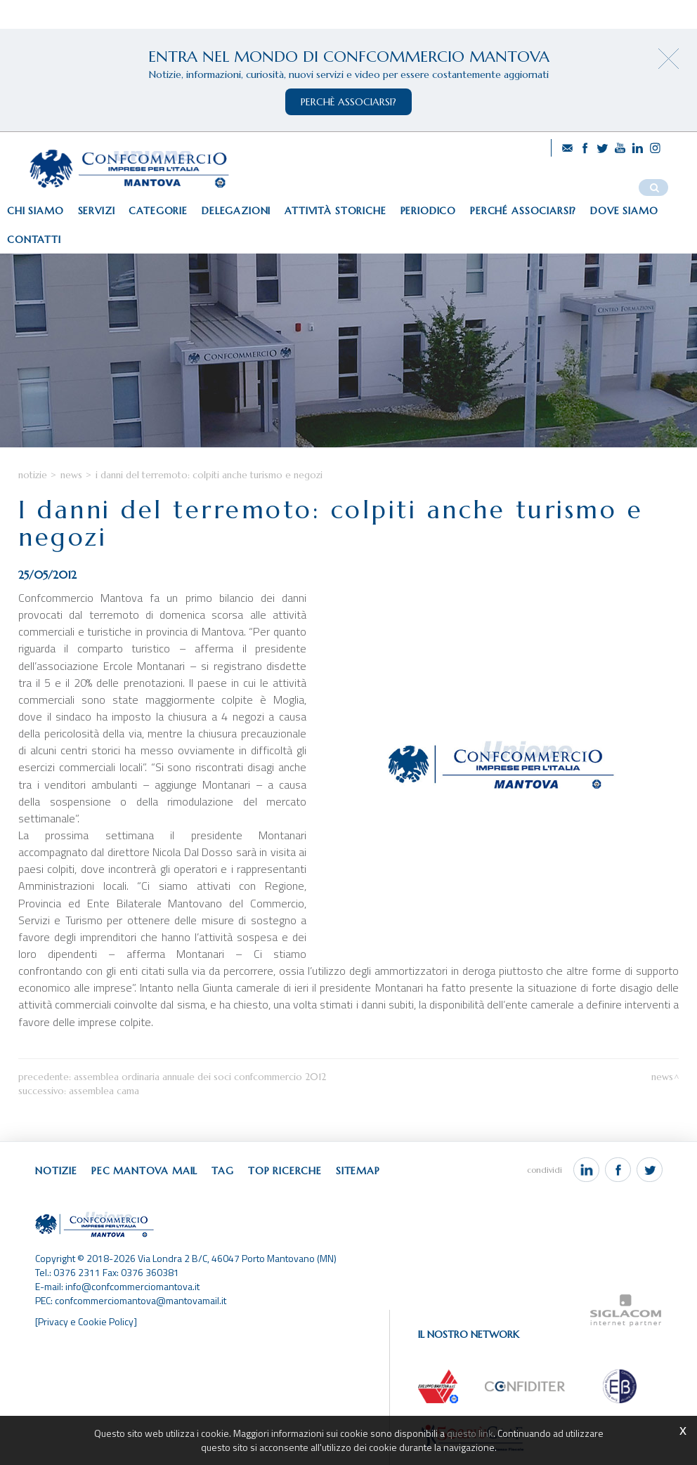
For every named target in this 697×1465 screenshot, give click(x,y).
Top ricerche (285, 1170)
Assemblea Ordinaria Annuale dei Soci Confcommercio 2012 (200, 1077)
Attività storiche (335, 210)
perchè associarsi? (348, 102)
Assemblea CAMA (104, 1091)
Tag (222, 1170)
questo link (470, 1433)
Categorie (158, 210)
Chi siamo (35, 210)
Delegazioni (236, 210)
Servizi (96, 210)
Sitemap (358, 1170)
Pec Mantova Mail (144, 1170)
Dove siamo (624, 210)
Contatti (34, 239)
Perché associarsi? (523, 210)
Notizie (32, 475)
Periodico (428, 210)
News (71, 475)
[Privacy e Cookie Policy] (86, 1321)
